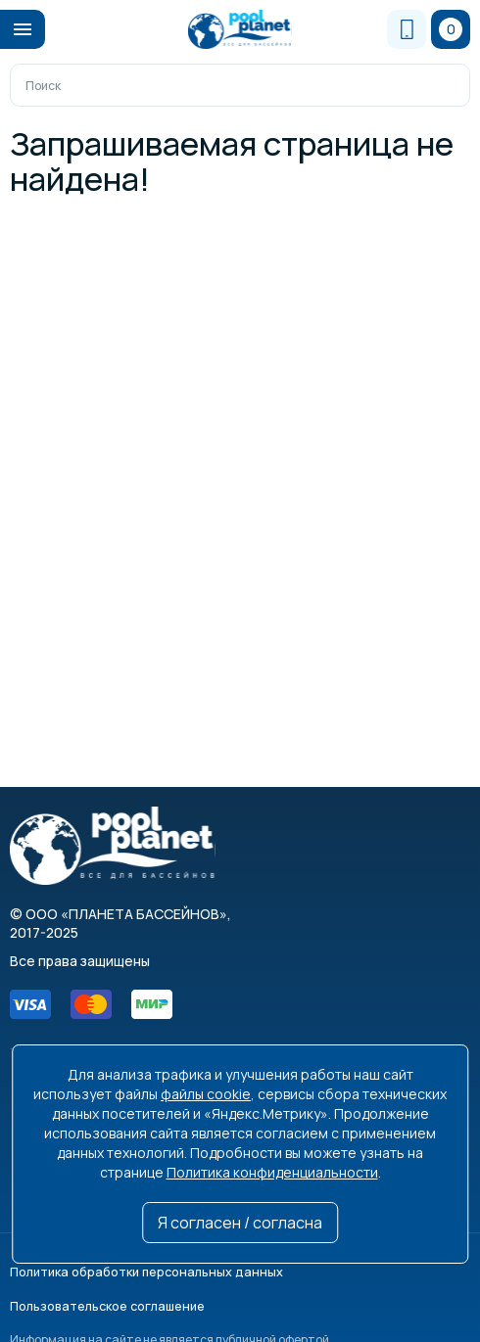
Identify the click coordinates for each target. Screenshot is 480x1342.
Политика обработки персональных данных (137, 1270)
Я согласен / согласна (240, 1222)
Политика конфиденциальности (272, 1172)
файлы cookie (206, 1094)
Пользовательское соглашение (369, 1270)
